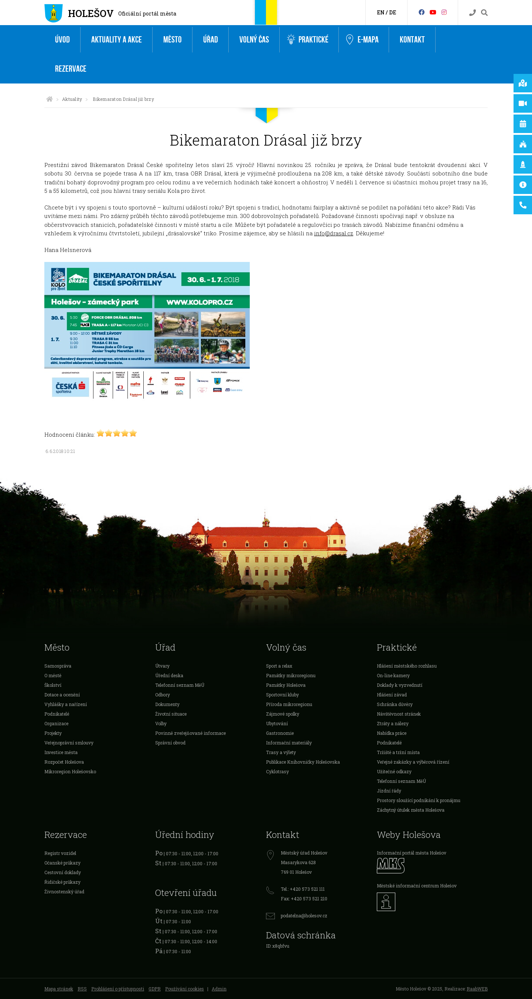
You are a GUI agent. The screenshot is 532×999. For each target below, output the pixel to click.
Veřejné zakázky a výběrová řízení (413, 762)
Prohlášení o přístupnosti (117, 989)
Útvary (162, 666)
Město (172, 39)
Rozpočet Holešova (64, 762)
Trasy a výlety (281, 752)
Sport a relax (279, 666)
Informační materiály (289, 743)
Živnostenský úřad (64, 891)
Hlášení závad (392, 695)
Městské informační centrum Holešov (417, 886)
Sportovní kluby (282, 695)
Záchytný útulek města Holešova (410, 810)
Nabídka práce (391, 733)
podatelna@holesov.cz (304, 915)
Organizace (56, 723)
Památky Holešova (286, 685)
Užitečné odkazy (394, 771)
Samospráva (57, 666)
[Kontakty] (472, 13)
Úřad (210, 39)
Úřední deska (169, 675)
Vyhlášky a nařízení (65, 704)
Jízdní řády (389, 791)
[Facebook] (421, 12)
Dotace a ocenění (62, 695)
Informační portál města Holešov (411, 853)
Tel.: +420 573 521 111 (303, 889)
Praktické (307, 39)
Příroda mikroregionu (289, 704)
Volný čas (254, 39)
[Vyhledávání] (484, 13)
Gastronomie (280, 733)
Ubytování (277, 723)
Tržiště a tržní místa (398, 752)
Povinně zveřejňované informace (190, 733)
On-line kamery (393, 675)
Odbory (162, 695)
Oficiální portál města (147, 13)
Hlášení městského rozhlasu (407, 666)
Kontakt (412, 39)
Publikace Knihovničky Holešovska (303, 762)
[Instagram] (444, 12)
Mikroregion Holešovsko (70, 771)
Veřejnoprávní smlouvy (68, 743)
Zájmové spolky (282, 714)
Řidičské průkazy (62, 882)
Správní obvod (170, 743)
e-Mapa (362, 39)
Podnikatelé (56, 714)
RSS (82, 989)
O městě (52, 675)
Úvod (62, 39)
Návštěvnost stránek (399, 714)
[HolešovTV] (433, 12)
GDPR (155, 989)
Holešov (91, 13)
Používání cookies (184, 989)
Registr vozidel (60, 853)
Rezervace (70, 69)
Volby (161, 723)
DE (392, 12)
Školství (52, 685)
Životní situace (171, 714)
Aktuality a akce (116, 39)
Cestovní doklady (62, 872)
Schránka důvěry (395, 704)
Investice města (61, 752)
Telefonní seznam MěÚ (179, 685)
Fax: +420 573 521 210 (304, 898)
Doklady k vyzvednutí (399, 685)
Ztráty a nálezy (393, 723)
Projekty (53, 733)
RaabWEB (477, 989)
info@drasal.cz (333, 233)
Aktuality (72, 99)
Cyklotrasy (277, 771)
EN (381, 12)
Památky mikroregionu (291, 675)
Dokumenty (167, 704)
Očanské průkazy (62, 863)
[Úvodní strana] (49, 99)
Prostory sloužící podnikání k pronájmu (418, 800)
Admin (219, 989)
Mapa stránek (58, 989)
